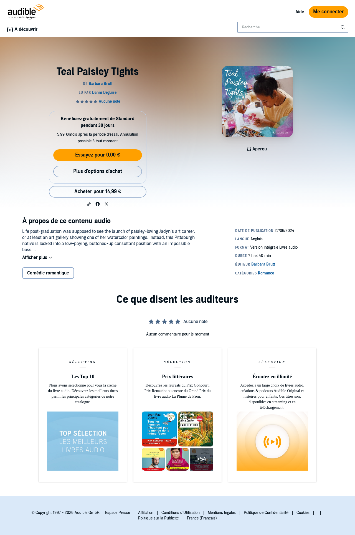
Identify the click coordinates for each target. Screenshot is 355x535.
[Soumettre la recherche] (343, 27)
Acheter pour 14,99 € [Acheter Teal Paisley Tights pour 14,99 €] (97, 192)
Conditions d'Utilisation (180, 512)
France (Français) (202, 518)
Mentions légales (222, 512)
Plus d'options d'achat (97, 171)
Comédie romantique (48, 273)
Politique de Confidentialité (266, 512)
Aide (299, 12)
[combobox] (292, 27)
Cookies (303, 512)
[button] (89, 204)
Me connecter (328, 12)
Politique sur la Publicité (158, 518)
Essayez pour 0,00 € (97, 155)
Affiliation (145, 512)
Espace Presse (117, 512)
